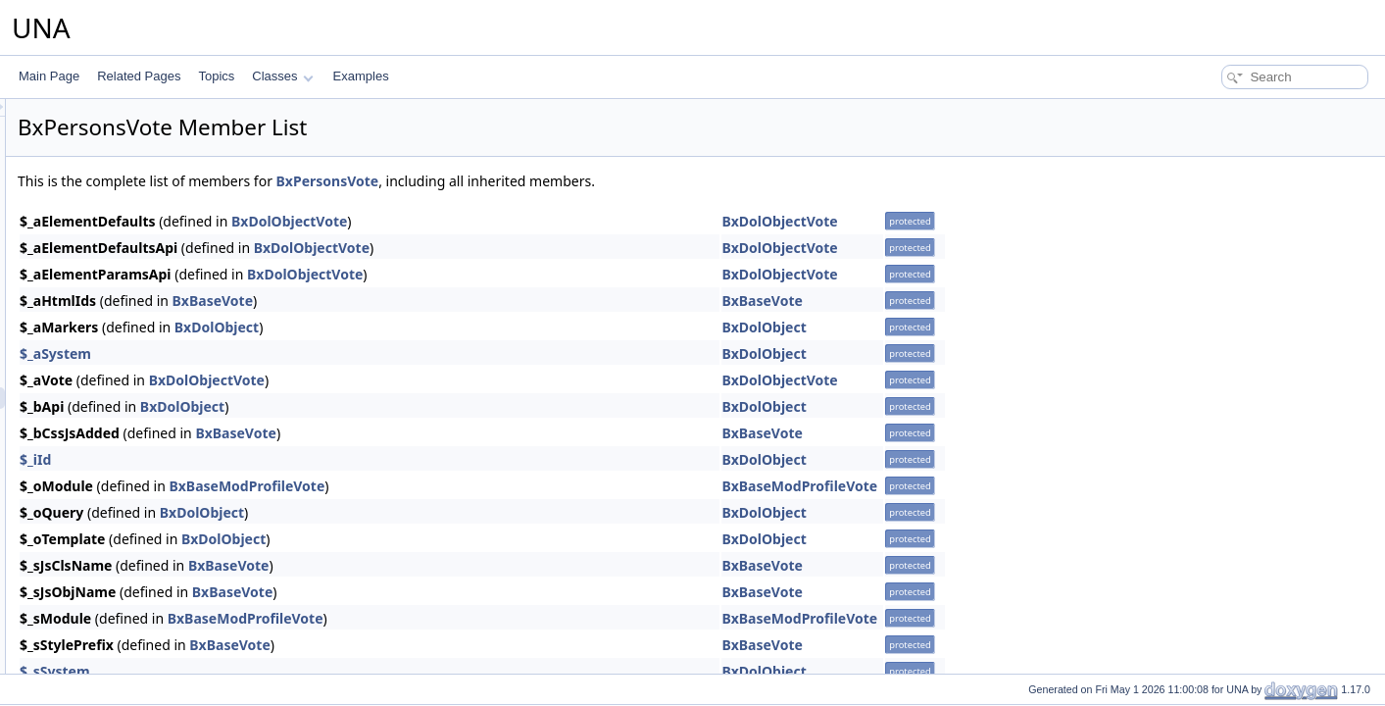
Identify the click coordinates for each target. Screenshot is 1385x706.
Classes (282, 76)
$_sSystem (300, 671)
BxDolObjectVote (534, 221)
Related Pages (138, 76)
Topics (216, 76)
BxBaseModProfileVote (491, 486)
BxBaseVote (458, 300)
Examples (361, 76)
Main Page (49, 76)
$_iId (280, 459)
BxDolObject (462, 327)
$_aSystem (300, 353)
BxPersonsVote (572, 181)
